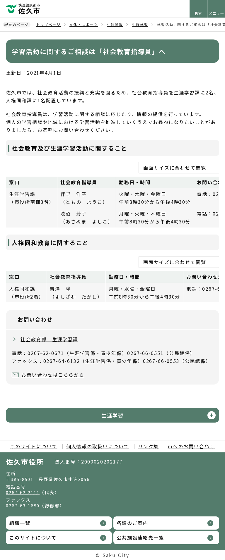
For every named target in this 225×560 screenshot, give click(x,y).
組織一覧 (19, 522)
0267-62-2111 (23, 492)
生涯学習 (115, 24)
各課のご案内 (133, 522)
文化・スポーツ (83, 24)
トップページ (48, 24)
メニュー (216, 13)
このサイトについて (33, 446)
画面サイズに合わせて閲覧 (174, 167)
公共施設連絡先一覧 (140, 537)
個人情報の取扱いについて (97, 446)
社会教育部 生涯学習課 (49, 339)
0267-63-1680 (23, 505)
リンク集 (148, 446)
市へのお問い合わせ (191, 446)
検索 (198, 13)
